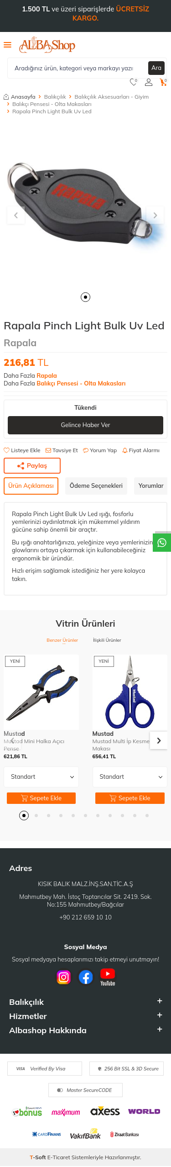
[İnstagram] (64, 977)
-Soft (38, 1157)
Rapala (20, 343)
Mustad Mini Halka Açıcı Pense (34, 745)
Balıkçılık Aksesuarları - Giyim (112, 96)
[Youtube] (107, 977)
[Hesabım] (148, 82)
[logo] (47, 45)
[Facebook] (86, 977)
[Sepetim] (163, 82)
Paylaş (32, 465)
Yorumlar (151, 485)
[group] (85, 204)
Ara (156, 67)
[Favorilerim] (134, 82)
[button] (85, 297)
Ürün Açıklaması (31, 485)
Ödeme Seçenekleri (96, 485)
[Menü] (7, 44)
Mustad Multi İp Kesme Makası (121, 745)
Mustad (103, 733)
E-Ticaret (58, 1157)
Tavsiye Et (62, 450)
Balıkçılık (55, 96)
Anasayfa (20, 96)
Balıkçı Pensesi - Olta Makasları (52, 103)
